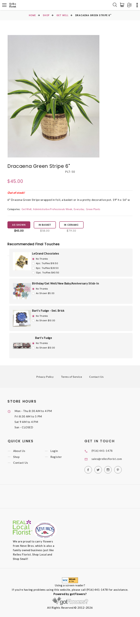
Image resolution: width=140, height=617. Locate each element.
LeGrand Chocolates (45, 253)
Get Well (62, 15)
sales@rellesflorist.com (112, 458)
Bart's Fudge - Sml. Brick (48, 310)
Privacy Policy (45, 376)
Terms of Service (71, 376)
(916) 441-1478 (108, 450)
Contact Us (96, 376)
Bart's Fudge (43, 338)
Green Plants (93, 209)
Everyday (79, 209)
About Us (24, 451)
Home (32, 15)
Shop (46, 15)
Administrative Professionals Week (52, 209)
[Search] (115, 5)
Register (61, 457)
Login (59, 451)
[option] (53, 96)
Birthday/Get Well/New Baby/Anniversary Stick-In (65, 283)
